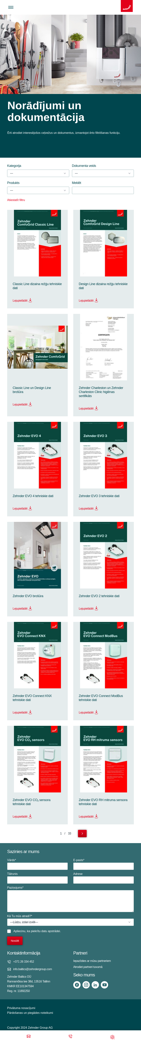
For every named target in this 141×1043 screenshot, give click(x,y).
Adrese (103, 878)
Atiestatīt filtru (16, 200)
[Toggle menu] (10, 7)
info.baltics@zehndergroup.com (32, 969)
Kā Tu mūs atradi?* (70, 920)
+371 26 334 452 (23, 961)
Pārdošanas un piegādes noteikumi (30, 1012)
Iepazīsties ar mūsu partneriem (92, 960)
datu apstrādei (50, 931)
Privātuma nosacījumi (21, 1008)
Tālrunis (37, 878)
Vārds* (37, 864)
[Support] (112, 1036)
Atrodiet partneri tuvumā (87, 966)
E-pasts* (103, 864)
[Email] (28, 1036)
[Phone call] (70, 1036)
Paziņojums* (70, 899)
